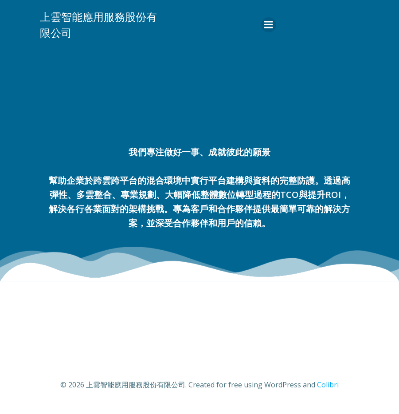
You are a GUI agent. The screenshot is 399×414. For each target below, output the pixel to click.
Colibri (328, 385)
